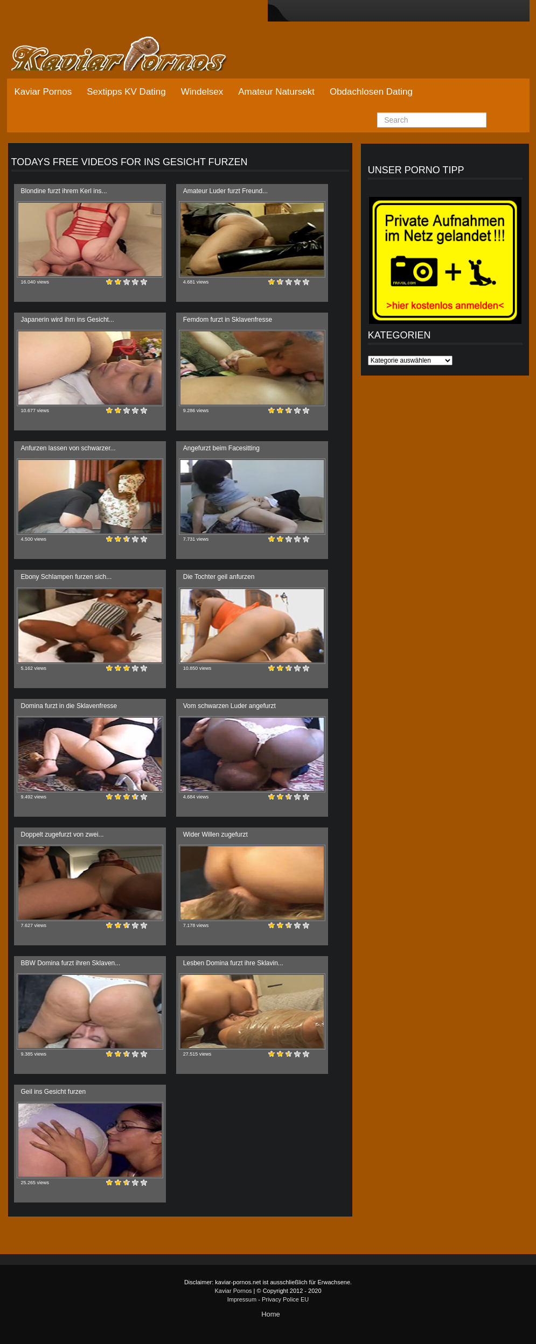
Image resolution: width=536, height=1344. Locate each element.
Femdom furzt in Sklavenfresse (227, 319)
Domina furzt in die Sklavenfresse (69, 706)
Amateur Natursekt (276, 92)
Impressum (241, 1299)
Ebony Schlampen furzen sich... (66, 577)
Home (270, 1314)
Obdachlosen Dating (371, 92)
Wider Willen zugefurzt (215, 834)
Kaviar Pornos (43, 92)
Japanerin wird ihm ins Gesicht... (67, 319)
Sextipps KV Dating (126, 92)
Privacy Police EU (285, 1299)
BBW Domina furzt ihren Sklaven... (71, 963)
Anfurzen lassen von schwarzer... (68, 448)
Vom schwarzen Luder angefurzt (229, 706)
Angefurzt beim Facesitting (221, 448)
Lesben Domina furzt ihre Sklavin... (233, 963)
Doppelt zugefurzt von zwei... (62, 834)
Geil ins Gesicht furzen (53, 1091)
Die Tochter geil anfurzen (219, 577)
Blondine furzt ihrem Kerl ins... (64, 191)
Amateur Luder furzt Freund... (225, 191)
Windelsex (202, 92)
